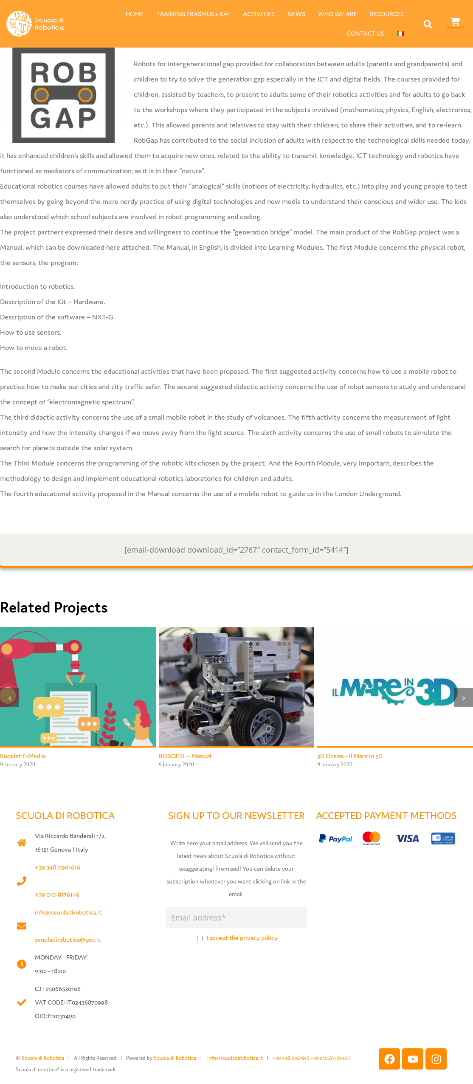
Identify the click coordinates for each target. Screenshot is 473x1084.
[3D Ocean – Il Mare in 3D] (395, 632)
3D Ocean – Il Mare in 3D (350, 756)
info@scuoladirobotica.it (68, 912)
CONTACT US (365, 33)
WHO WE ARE (337, 14)
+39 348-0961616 (57, 867)
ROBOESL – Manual (185, 756)
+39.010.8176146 (329, 1058)
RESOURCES (387, 14)
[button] (428, 24)
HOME (135, 14)
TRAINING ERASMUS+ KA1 (193, 14)
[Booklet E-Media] (78, 632)
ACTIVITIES (259, 14)
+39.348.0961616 (291, 1058)
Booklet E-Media (22, 756)
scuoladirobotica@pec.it (68, 939)
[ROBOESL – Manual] (237, 632)
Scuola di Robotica (43, 1058)
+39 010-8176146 (57, 894)
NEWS (296, 14)
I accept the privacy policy (242, 938)
